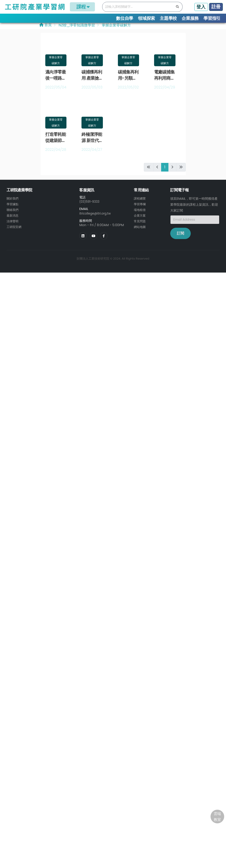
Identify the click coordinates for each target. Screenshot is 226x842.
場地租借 (140, 211)
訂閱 (180, 235)
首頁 (45, 26)
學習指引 (212, 18)
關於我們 (13, 200)
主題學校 (168, 18)
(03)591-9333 (90, 203)
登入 (201, 7)
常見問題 (140, 222)
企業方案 (140, 216)
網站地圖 (140, 227)
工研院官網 (15, 227)
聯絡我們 (13, 211)
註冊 (216, 6)
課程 (82, 6)
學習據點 (13, 205)
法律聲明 (13, 222)
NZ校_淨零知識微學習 (76, 26)
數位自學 (124, 18)
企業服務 (190, 18)
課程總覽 (140, 200)
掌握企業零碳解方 (116, 26)
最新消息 (13, 216)
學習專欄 (140, 205)
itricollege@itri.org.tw (96, 214)
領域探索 (146, 18)
